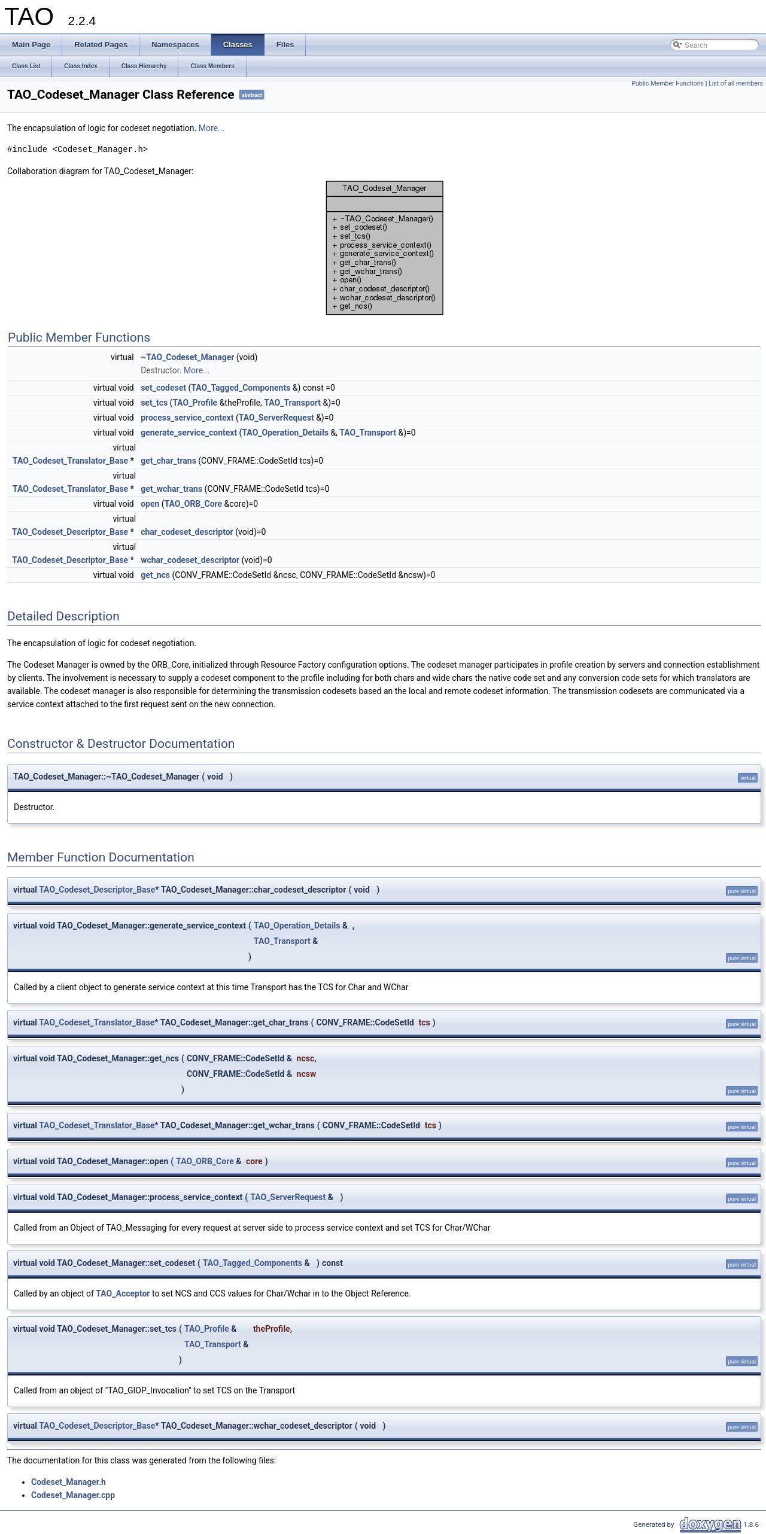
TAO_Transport (292, 402)
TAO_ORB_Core (194, 504)
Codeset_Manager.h (68, 1482)
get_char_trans (168, 460)
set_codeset (163, 387)
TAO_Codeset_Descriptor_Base (70, 532)
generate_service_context (189, 432)
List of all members (736, 83)
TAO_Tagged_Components (240, 387)
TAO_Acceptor (123, 1293)
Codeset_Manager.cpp (73, 1495)
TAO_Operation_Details (285, 432)
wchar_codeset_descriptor (190, 560)
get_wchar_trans (171, 489)
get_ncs (155, 575)
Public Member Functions (667, 83)
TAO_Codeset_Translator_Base (70, 460)
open (150, 504)
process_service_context (187, 417)
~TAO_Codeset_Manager (187, 357)
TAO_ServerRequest (276, 417)
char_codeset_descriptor (187, 532)
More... (211, 128)
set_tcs (154, 402)
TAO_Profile (194, 402)
